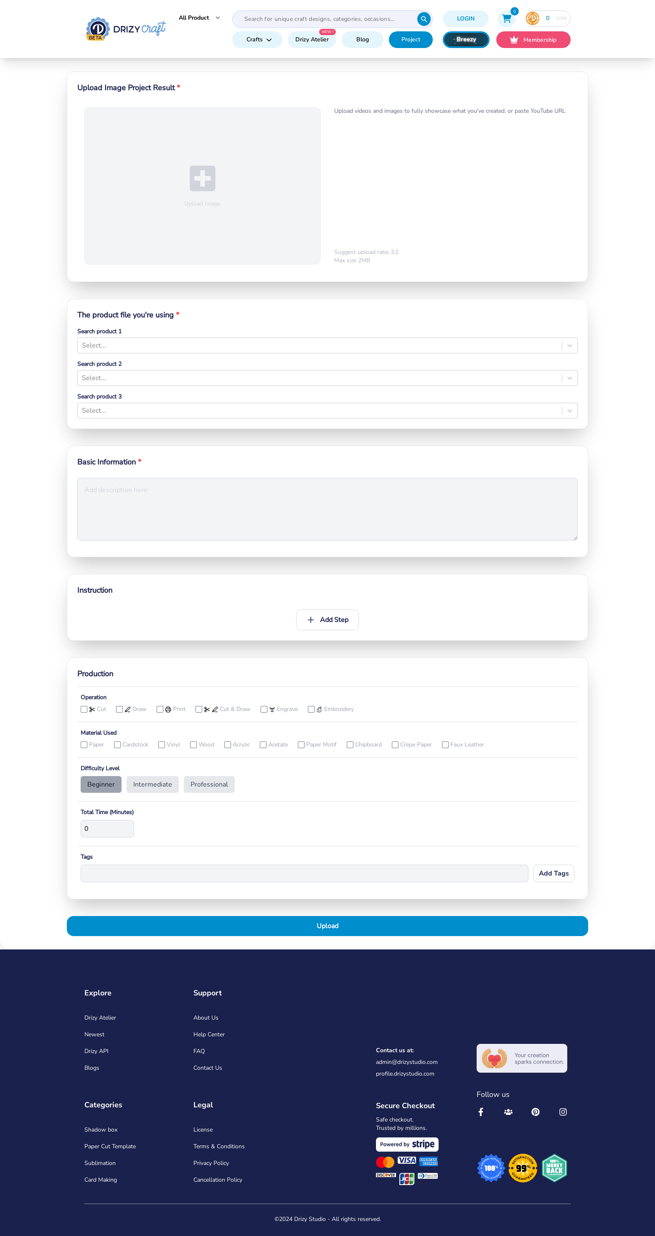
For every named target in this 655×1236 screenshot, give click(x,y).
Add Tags (554, 873)
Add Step (327, 619)
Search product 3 (99, 397)
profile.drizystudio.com (405, 1074)
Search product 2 (99, 364)
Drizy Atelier (312, 39)
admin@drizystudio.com (407, 1062)
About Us (205, 1018)
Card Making (100, 1180)
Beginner (101, 784)
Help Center (209, 1034)
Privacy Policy (211, 1163)
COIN (546, 18)
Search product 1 (99, 331)
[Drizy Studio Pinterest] (535, 1112)
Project (410, 39)
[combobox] (83, 345)
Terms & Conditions (219, 1146)
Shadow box (100, 1130)
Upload (327, 926)
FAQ (199, 1051)
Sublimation (100, 1163)
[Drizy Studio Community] (508, 1112)
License (203, 1130)
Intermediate (152, 784)
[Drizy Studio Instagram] (563, 1112)
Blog (362, 39)
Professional (209, 784)
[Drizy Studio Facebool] (481, 1112)
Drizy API (96, 1051)
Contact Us (207, 1068)
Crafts (259, 39)
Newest (94, 1034)
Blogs (91, 1068)
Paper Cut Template (110, 1146)
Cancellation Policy (217, 1180)
